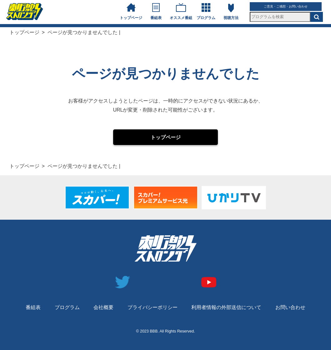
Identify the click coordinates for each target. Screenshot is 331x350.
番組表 (156, 18)
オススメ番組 (181, 18)
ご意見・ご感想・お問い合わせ (286, 6)
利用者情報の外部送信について (226, 307)
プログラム (206, 18)
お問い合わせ (290, 307)
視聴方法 (230, 18)
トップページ (131, 18)
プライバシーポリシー (153, 307)
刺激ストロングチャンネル (24, 11)
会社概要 (103, 307)
